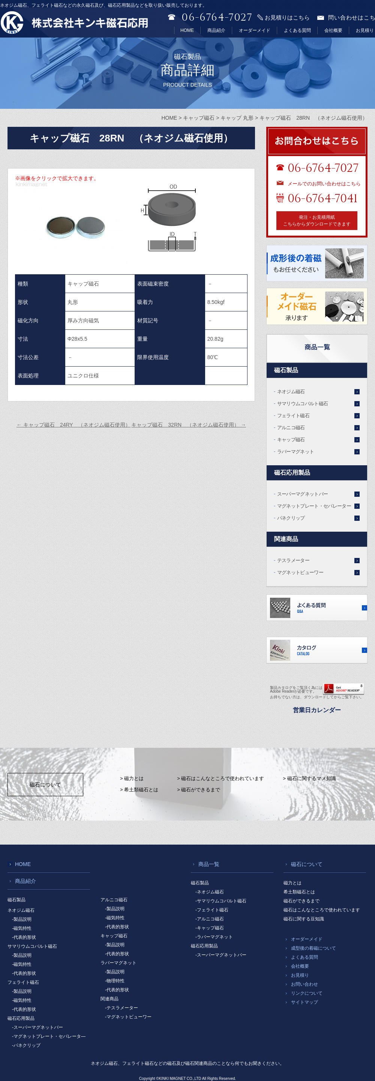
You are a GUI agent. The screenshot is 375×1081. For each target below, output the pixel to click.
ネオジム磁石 (291, 391)
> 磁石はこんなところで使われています (220, 778)
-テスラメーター (121, 1007)
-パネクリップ (26, 1045)
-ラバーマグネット (214, 937)
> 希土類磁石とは (139, 789)
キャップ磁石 (291, 439)
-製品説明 (22, 919)
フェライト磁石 (293, 415)
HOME (187, 30)
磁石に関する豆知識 (304, 919)
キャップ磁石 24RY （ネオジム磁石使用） (73, 425)
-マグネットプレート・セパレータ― (49, 1036)
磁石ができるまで (302, 901)
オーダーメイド (254, 30)
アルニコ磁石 (291, 427)
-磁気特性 (22, 928)
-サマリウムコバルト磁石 (220, 901)
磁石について (45, 785)
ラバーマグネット (295, 451)
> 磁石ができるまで (198, 789)
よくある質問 (297, 30)
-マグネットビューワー (128, 1016)
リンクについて (306, 993)
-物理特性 (114, 980)
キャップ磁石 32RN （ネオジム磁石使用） (188, 425)
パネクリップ (291, 518)
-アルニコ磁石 (209, 919)
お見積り (365, 30)
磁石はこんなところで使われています (322, 910)
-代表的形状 (24, 937)
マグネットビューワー (300, 572)
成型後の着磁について (313, 948)
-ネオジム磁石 (209, 892)
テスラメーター (293, 560)
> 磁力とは (132, 778)
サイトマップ (304, 1002)
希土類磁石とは (299, 892)
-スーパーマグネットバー (37, 1027)
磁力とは (293, 883)
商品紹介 (216, 30)
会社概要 (333, 30)
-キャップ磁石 (209, 928)
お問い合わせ (304, 984)
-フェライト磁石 (211, 910)
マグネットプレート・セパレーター (314, 506)
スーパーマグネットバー (302, 494)
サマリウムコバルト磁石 (302, 403)
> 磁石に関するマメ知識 (309, 778)
